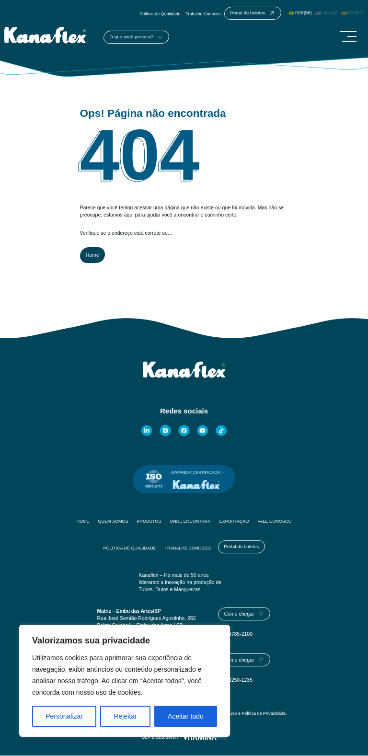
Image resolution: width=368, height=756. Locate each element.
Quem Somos (113, 521)
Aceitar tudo (186, 716)
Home (92, 255)
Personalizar (64, 716)
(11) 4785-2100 (235, 634)
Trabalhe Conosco (202, 13)
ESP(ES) (352, 13)
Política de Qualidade (160, 13)
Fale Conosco (275, 521)
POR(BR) (300, 13)
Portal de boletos (241, 547)
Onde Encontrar (190, 521)
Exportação (234, 521)
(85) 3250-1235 (235, 680)
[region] (124, 681)
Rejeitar (125, 716)
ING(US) (326, 13)
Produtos (149, 521)
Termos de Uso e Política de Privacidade (247, 713)
